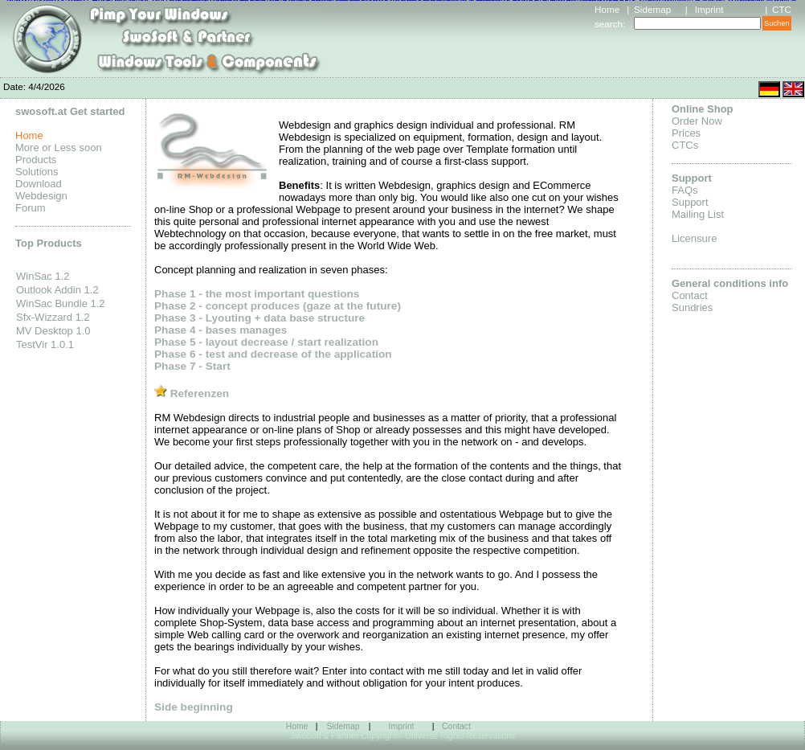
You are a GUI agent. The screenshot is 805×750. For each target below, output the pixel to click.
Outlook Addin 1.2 (57, 290)
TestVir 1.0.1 (45, 344)
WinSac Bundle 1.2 (60, 303)
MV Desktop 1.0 (53, 331)
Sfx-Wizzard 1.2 (53, 317)
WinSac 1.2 (42, 276)
